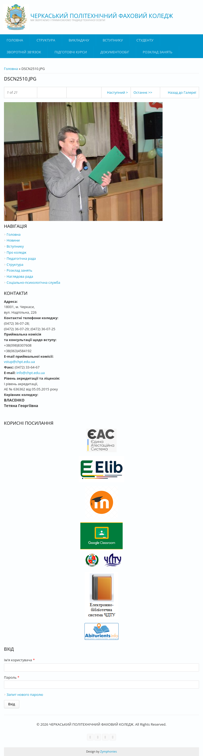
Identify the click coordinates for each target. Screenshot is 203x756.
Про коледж (16, 252)
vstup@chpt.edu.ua (19, 361)
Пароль (11, 677)
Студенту (144, 40)
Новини (13, 240)
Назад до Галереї (182, 92)
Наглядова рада (20, 276)
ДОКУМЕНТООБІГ (114, 52)
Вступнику (15, 246)
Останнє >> (142, 92)
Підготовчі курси (70, 52)
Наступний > (117, 92)
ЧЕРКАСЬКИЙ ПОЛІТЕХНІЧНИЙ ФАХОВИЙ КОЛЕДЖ (101, 16)
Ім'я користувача (19, 660)
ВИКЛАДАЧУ (79, 40)
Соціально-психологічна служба (33, 282)
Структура (45, 40)
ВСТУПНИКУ (113, 40)
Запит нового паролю (25, 694)
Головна (15, 40)
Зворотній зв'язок (24, 52)
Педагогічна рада (21, 258)
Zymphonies (108, 751)
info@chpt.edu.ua (30, 372)
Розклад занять (157, 52)
